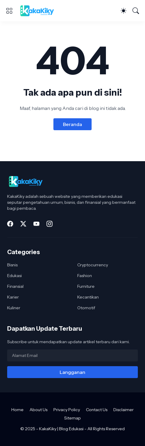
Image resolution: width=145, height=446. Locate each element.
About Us (38, 409)
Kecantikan (88, 297)
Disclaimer (123, 409)
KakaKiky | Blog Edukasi (61, 428)
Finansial (15, 286)
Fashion (84, 275)
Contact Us (96, 409)
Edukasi (14, 275)
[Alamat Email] (72, 355)
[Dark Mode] (124, 11)
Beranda (72, 124)
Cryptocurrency (92, 265)
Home (17, 409)
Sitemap (72, 418)
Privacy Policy (66, 409)
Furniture (86, 286)
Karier (13, 297)
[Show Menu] (9, 11)
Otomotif (86, 307)
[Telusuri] (136, 11)
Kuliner (13, 307)
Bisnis (12, 265)
